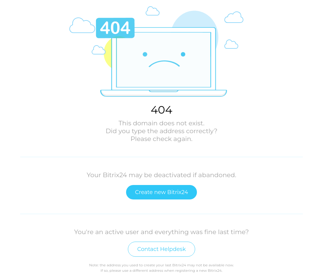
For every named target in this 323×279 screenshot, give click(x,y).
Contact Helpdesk (161, 249)
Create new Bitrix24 (161, 192)
